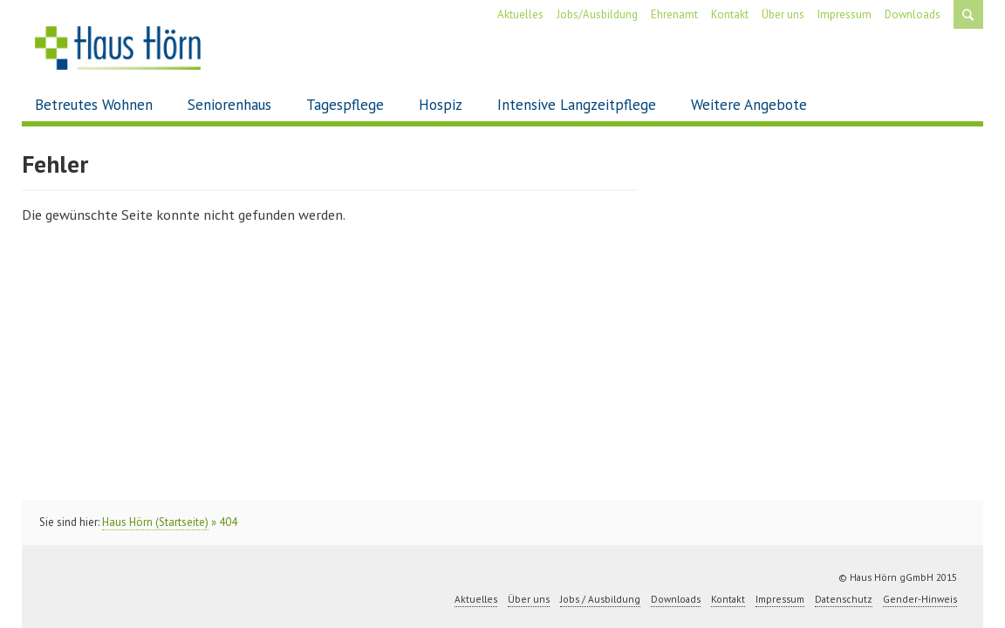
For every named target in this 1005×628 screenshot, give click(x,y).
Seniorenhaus (229, 104)
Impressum (844, 14)
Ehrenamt (674, 14)
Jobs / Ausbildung (600, 599)
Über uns (783, 14)
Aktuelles (520, 14)
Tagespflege (345, 104)
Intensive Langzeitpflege (576, 104)
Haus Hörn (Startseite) (155, 522)
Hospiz (440, 104)
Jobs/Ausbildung (597, 14)
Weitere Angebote (749, 104)
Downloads (912, 14)
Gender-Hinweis (920, 599)
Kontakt (730, 14)
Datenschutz (843, 599)
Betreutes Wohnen (94, 104)
